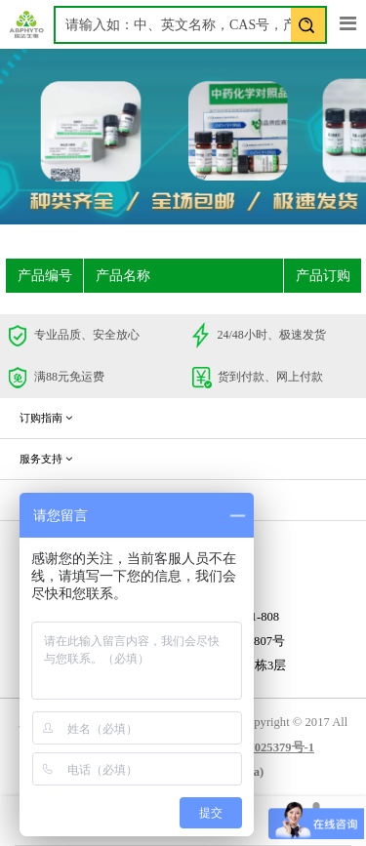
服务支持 (46, 458)
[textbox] (190, 25)
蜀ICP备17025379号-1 (254, 747)
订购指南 (46, 417)
